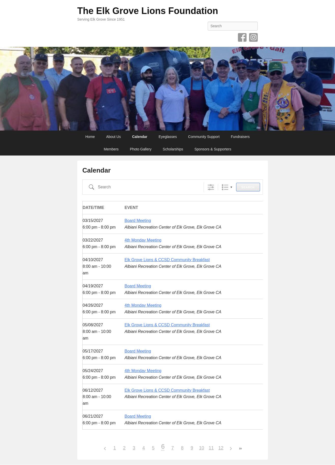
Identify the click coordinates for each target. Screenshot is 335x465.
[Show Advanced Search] (211, 187)
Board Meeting (138, 220)
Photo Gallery (140, 149)
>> (240, 448)
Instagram (253, 37)
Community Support (204, 137)
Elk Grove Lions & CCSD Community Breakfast (167, 260)
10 (201, 447)
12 (220, 447)
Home (90, 137)
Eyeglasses (168, 137)
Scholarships (173, 149)
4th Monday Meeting (143, 240)
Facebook (242, 37)
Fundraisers (240, 137)
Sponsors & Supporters (212, 149)
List (225, 187)
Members (111, 149)
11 (211, 447)
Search (248, 187)
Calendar (139, 137)
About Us (113, 137)
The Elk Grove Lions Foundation (147, 11)
